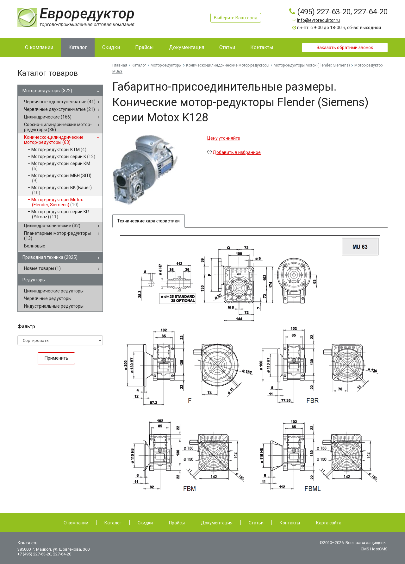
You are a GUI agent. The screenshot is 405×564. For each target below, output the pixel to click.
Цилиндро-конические (52, 225)
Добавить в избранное (237, 152)
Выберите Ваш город (236, 17)
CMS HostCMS (374, 549)
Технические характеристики (148, 220)
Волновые (34, 245)
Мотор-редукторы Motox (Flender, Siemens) (57, 202)
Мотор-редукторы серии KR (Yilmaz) (60, 214)
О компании (76, 522)
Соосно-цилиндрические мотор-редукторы (58, 127)
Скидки (145, 522)
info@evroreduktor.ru (318, 20)
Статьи (256, 522)
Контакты (290, 522)
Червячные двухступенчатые (59, 109)
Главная (119, 65)
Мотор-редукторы (47, 90)
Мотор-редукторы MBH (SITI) (61, 178)
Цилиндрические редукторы (54, 290)
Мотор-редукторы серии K (63, 156)
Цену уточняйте (223, 138)
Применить (56, 358)
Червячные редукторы (48, 298)
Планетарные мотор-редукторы (57, 236)
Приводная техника (50, 257)
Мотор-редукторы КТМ (58, 149)
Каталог (139, 65)
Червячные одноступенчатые (60, 101)
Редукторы (34, 279)
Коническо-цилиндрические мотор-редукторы (54, 140)
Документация (217, 522)
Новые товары (42, 268)
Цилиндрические (48, 116)
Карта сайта (328, 522)
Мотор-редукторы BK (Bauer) (61, 190)
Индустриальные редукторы (54, 306)
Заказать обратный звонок (345, 47)
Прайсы (177, 522)
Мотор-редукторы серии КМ (60, 166)
